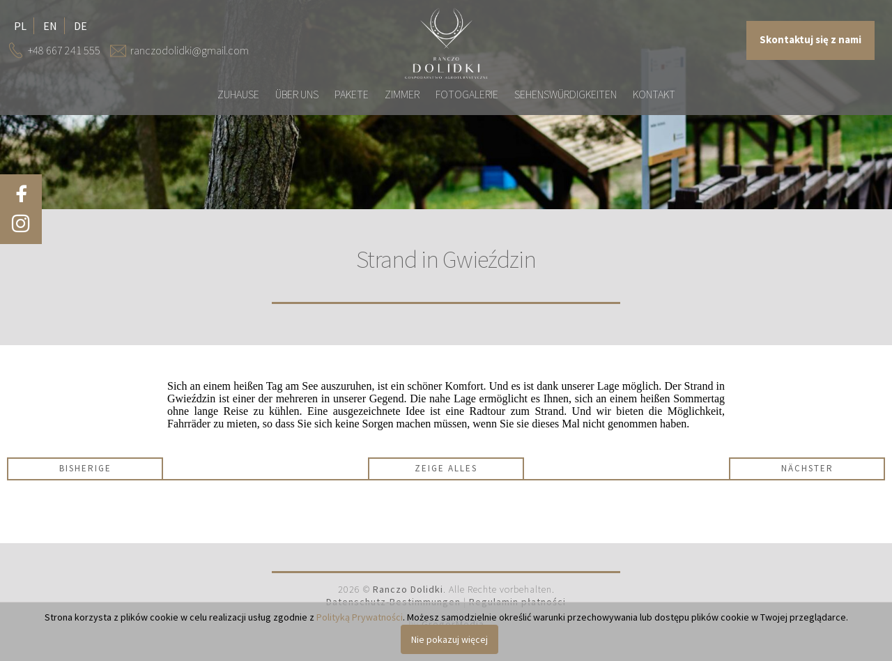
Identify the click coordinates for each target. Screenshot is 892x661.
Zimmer (402, 94)
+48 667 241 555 (64, 50)
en (50, 26)
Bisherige (85, 468)
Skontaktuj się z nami (810, 39)
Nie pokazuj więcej (449, 639)
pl (20, 26)
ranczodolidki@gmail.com (189, 50)
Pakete (351, 94)
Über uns (296, 94)
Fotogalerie (467, 94)
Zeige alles (446, 468)
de (80, 26)
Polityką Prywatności (359, 617)
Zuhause (238, 94)
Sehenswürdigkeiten (565, 94)
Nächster (807, 468)
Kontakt (654, 94)
